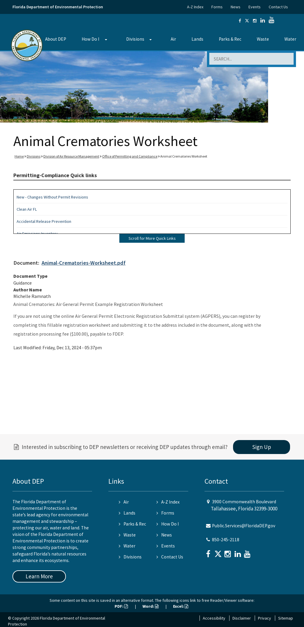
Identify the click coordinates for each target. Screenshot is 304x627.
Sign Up (261, 446)
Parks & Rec (230, 39)
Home (19, 156)
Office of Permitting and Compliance (129, 156)
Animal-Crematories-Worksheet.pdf (84, 262)
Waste (263, 39)
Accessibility (214, 618)
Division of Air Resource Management (71, 156)
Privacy (264, 618)
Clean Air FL (27, 209)
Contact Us (278, 6)
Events (254, 6)
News (235, 6)
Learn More (39, 576)
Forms (217, 6)
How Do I (90, 39)
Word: (150, 606)
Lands (197, 39)
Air (173, 39)
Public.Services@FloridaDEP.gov (243, 525)
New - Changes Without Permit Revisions (52, 197)
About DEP (55, 39)
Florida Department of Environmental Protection (57, 6)
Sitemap (285, 618)
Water (290, 39)
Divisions (135, 39)
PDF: (121, 606)
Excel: (180, 606)
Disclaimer (241, 618)
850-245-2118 (225, 539)
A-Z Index (195, 6)
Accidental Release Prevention (44, 221)
